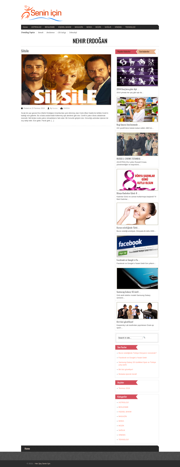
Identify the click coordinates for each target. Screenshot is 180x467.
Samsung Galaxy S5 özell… (129, 291)
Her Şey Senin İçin (42, 464)
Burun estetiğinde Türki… (128, 227)
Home (25, 27)
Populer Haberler (123, 51)
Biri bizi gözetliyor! (125, 321)
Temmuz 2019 (124, 388)
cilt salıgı (62, 32)
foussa (55, 108)
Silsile (25, 50)
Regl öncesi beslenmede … (128, 124)
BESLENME (50, 27)
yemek (40, 32)
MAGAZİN (79, 27)
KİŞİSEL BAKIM (64, 27)
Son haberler (144, 51)
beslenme (51, 32)
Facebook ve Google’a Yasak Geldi (133, 358)
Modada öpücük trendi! (128, 374)
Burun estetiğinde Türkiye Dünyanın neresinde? (138, 353)
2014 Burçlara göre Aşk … (128, 89)
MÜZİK (98, 27)
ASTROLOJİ (36, 27)
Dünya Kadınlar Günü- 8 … (128, 193)
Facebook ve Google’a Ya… (128, 259)
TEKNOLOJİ (130, 27)
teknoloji (73, 32)
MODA (89, 27)
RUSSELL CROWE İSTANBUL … (130, 158)
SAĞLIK (108, 27)
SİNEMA (118, 27)
